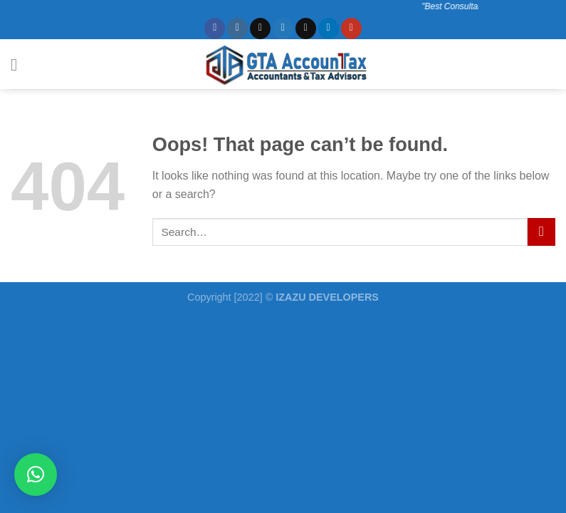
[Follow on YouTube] (351, 28)
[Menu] (19, 64)
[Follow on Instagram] (237, 28)
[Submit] (541, 232)
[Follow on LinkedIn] (328, 28)
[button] (35, 474)
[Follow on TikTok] (260, 28)
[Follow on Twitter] (283, 28)
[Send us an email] (305, 28)
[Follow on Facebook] (214, 28)
